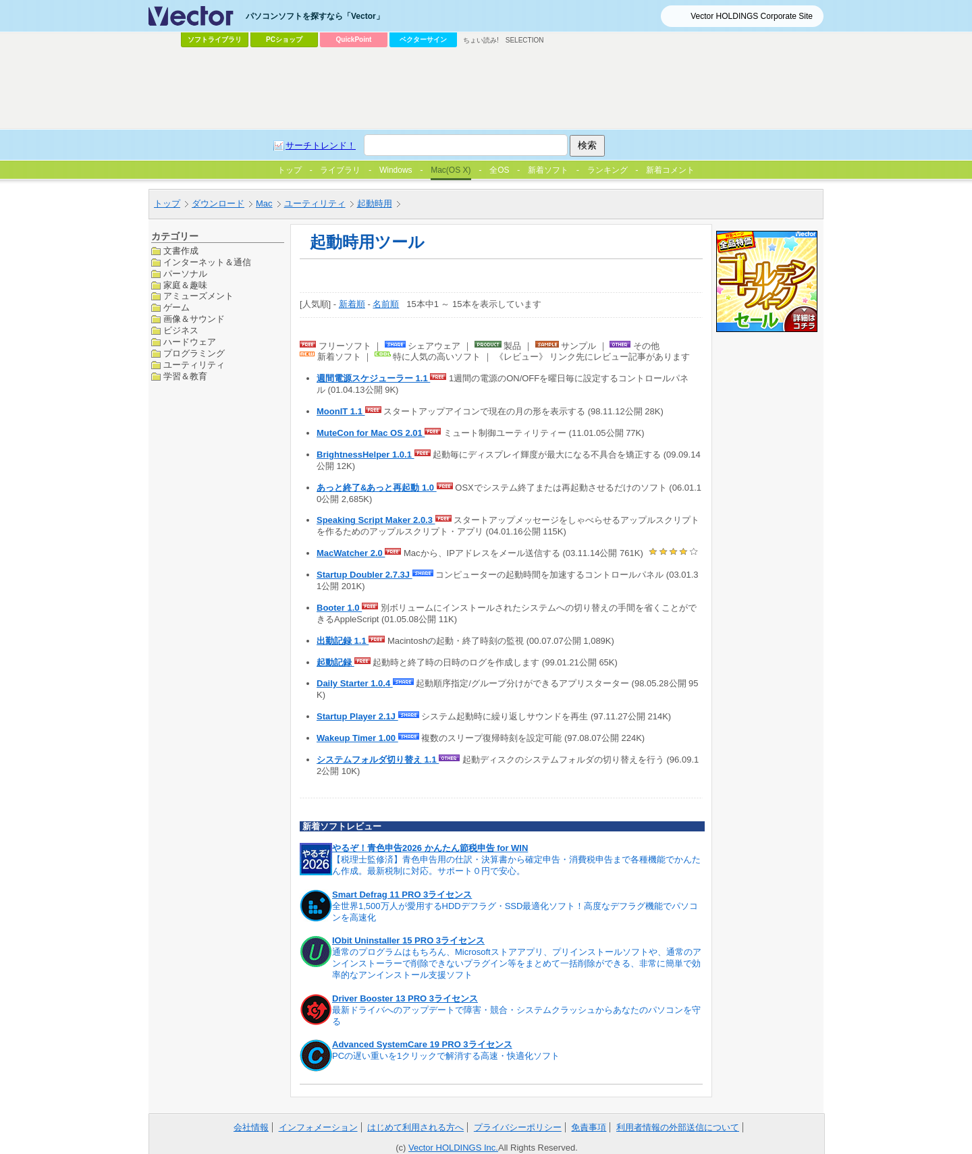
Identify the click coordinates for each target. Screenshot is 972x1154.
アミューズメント (198, 296)
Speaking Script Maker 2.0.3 (376, 520)
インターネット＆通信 (207, 262)
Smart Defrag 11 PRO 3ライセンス (402, 894)
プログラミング (194, 353)
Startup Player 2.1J (357, 716)
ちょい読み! (481, 40)
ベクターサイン (423, 39)
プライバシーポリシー (518, 1127)
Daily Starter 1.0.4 (355, 683)
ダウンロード (218, 203)
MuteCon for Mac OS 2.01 (371, 433)
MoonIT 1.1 (341, 411)
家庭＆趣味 (185, 285)
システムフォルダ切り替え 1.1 (378, 759)
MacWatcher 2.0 (351, 553)
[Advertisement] (486, 88)
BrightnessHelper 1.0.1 (365, 454)
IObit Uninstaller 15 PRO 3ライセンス (408, 940)
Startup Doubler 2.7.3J (364, 575)
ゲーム (176, 307)
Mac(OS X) (450, 170)
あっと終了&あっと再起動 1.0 (377, 488)
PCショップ (284, 39)
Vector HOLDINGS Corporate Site (752, 16)
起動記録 (335, 662)
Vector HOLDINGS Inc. (453, 1148)
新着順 (352, 304)
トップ (167, 203)
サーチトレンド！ (321, 145)
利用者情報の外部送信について (677, 1127)
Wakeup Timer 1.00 (357, 738)
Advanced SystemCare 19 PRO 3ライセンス (422, 1044)
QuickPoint (354, 39)
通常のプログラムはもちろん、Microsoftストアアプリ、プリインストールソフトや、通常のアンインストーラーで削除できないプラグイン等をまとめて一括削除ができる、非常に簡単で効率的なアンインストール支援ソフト (516, 963)
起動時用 (374, 203)
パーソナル (185, 274)
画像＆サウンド (194, 319)
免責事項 (588, 1127)
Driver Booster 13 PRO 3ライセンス (405, 998)
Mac (264, 203)
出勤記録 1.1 (343, 641)
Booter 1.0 (339, 608)
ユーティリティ (315, 203)
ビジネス (180, 330)
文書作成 (180, 251)
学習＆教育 (185, 376)
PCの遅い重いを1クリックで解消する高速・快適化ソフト (446, 1056)
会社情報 (251, 1127)
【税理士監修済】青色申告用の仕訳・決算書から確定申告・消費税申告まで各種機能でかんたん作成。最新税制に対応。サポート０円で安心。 (516, 865)
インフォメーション (318, 1127)
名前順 (386, 304)
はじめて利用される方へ (415, 1127)
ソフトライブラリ (215, 39)
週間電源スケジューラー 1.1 (373, 378)
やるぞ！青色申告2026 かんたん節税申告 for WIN (430, 848)
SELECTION (525, 40)
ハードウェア (189, 342)
